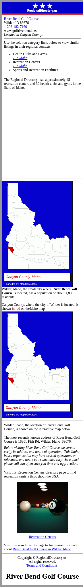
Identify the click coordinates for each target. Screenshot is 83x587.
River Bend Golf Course (21, 19)
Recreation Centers (42, 535)
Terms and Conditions (42, 565)
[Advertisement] (41, 135)
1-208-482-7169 (15, 26)
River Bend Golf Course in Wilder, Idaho (42, 549)
